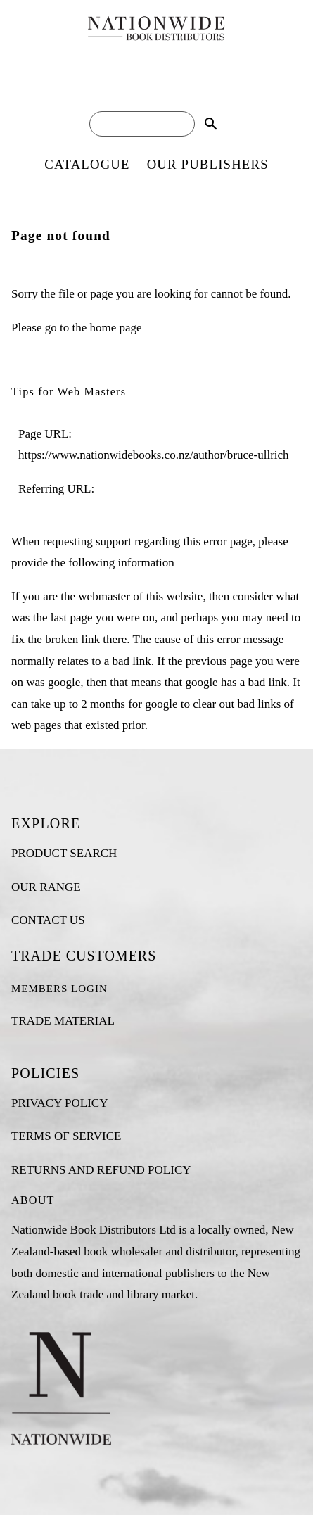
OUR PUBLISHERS (208, 164)
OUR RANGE (46, 887)
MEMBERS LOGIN (59, 988)
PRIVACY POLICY (59, 1103)
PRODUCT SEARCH (64, 853)
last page (72, 617)
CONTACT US (48, 920)
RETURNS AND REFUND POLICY (101, 1170)
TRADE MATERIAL (63, 1020)
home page (115, 327)
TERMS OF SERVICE (66, 1136)
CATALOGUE (86, 164)
